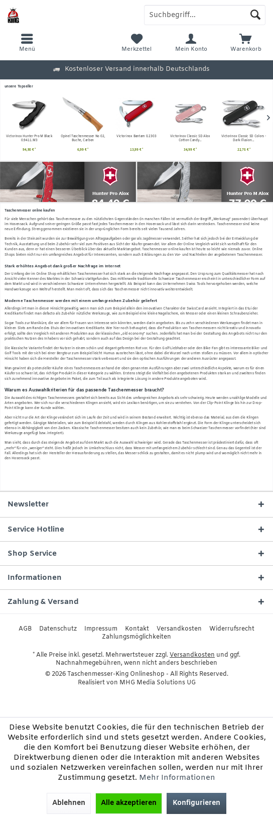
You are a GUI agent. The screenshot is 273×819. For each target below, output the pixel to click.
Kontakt (137, 629)
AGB (25, 629)
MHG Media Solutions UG (157, 683)
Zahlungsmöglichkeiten (136, 637)
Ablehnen (68, 803)
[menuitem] (245, 42)
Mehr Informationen (177, 778)
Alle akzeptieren (129, 803)
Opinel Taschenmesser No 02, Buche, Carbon (29, 138)
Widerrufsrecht (231, 629)
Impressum (100, 629)
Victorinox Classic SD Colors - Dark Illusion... (190, 138)
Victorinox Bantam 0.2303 (82, 136)
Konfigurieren (196, 803)
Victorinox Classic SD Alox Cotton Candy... (136, 138)
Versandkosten (179, 629)
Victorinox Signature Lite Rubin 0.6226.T (244, 138)
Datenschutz (58, 629)
